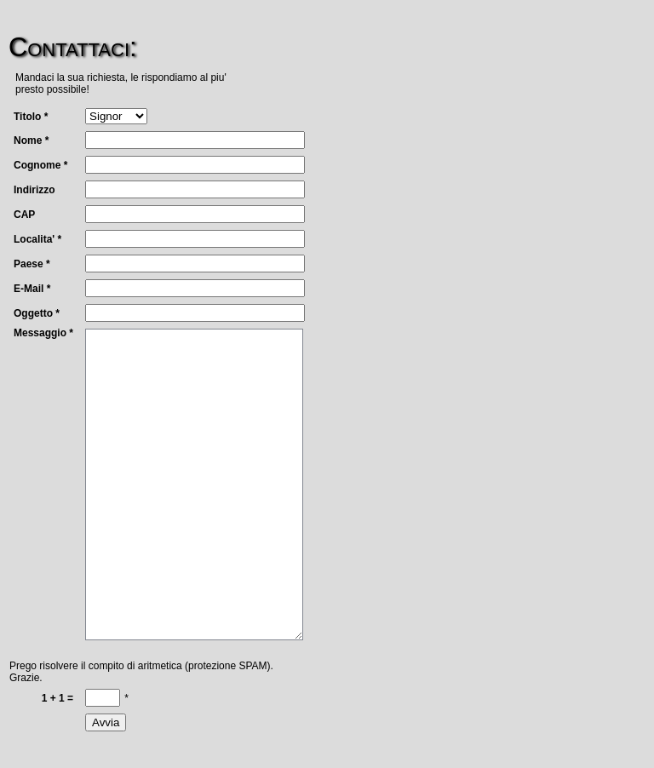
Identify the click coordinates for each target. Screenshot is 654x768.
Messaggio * (43, 333)
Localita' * (37, 239)
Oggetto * (37, 313)
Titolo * (31, 117)
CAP (24, 215)
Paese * (32, 264)
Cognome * (40, 165)
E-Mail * (32, 289)
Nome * (31, 140)
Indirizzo (34, 190)
